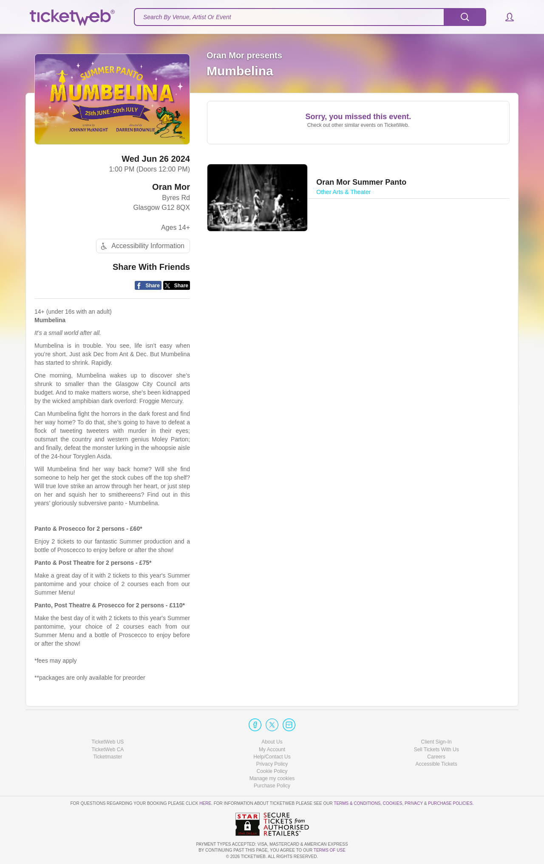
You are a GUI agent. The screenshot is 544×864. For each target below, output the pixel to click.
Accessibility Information (141, 246)
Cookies (392, 803)
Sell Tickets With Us (436, 749)
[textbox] (310, 17)
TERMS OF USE (330, 850)
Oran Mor (171, 187)
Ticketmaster (107, 757)
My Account (272, 749)
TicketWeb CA (107, 749)
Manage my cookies (272, 778)
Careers (436, 757)
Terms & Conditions (357, 803)
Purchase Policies (450, 803)
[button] (505, 17)
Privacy (414, 803)
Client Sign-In (436, 742)
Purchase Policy (272, 786)
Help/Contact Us (271, 757)
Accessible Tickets (436, 764)
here (205, 803)
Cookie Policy (272, 771)
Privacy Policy (272, 764)
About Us (271, 742)
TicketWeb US (107, 742)
